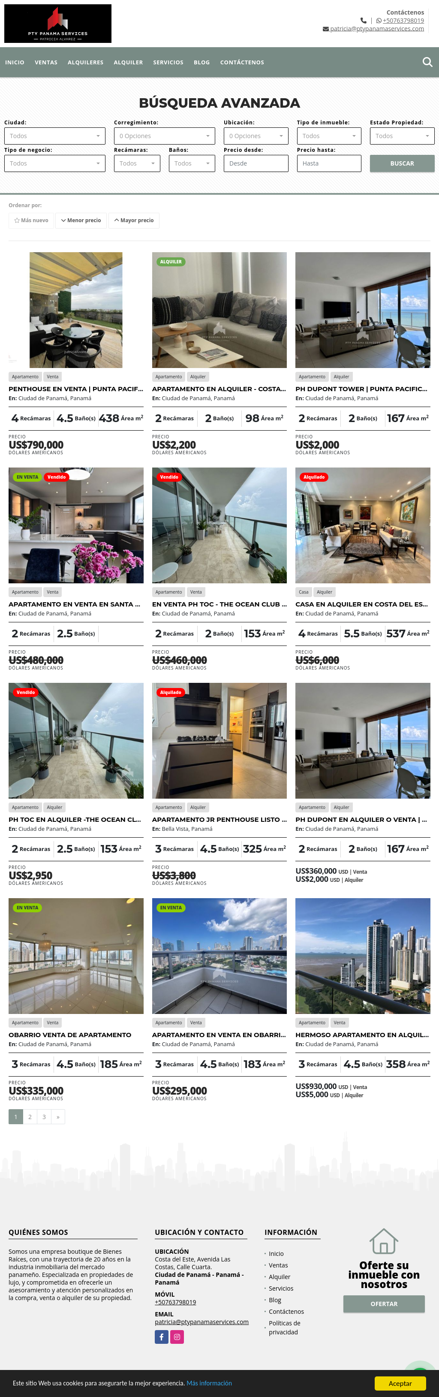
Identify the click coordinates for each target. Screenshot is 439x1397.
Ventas (46, 62)
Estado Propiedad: (397, 122)
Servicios (168, 62)
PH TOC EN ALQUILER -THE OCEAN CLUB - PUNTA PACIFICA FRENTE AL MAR (137, 819)
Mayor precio (135, 220)
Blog (202, 62)
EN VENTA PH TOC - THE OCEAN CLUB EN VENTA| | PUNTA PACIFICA (266, 604)
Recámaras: (131, 150)
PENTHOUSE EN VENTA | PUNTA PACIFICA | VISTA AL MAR (106, 389)
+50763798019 (403, 20)
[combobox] (54, 136)
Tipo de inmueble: (323, 122)
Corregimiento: (136, 122)
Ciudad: (15, 122)
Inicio (14, 62)
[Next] (58, 1117)
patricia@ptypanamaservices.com (202, 1322)
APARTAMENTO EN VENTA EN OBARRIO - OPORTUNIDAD (248, 1035)
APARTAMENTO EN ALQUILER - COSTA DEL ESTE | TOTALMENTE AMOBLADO (280, 389)
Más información (228, 1384)
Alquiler (128, 62)
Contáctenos (242, 62)
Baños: (179, 150)
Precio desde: (243, 150)
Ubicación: (239, 122)
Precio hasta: (316, 150)
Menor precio (82, 220)
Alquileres (85, 62)
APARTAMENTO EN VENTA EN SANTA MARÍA (83, 604)
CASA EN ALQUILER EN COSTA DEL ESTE (363, 604)
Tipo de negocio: (28, 150)
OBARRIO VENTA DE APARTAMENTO (70, 1035)
